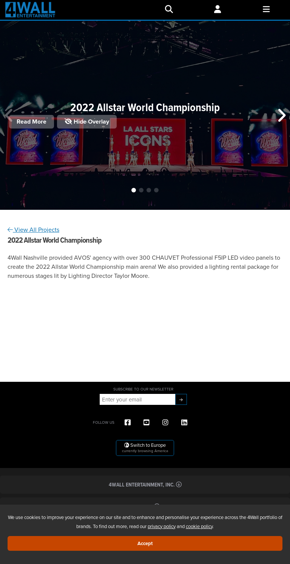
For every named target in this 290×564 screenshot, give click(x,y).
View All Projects (33, 229)
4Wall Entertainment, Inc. (145, 484)
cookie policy (199, 526)
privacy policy (162, 526)
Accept (145, 543)
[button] (133, 190)
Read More (31, 121)
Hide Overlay (87, 121)
